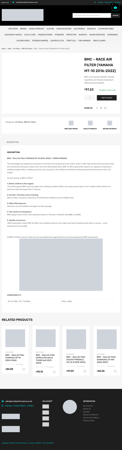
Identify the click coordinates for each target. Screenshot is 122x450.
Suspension (112, 35)
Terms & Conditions (91, 418)
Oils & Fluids (30, 35)
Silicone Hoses (23, 41)
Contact (86, 412)
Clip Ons (50, 29)
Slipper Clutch (57, 41)
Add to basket (106, 98)
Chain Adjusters (63, 29)
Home (4, 48)
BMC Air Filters (27, 48)
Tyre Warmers (84, 41)
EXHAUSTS (91, 29)
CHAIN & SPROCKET (36, 29)
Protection (71, 35)
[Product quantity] (90, 97)
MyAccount (5, 2)
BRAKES (23, 29)
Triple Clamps (99, 41)
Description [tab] (13, 142)
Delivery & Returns (91, 415)
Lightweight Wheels (13, 35)
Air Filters (16, 48)
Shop (9, 48)
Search (116, 15)
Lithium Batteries (106, 29)
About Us (87, 409)
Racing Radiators (97, 35)
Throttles (71, 41)
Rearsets (83, 35)
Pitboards (59, 35)
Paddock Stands (45, 35)
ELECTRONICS (79, 29)
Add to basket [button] (23, 369)
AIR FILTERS (13, 29)
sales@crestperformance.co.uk (26, 2)
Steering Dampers (40, 41)
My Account (88, 406)
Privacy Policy (89, 421)
